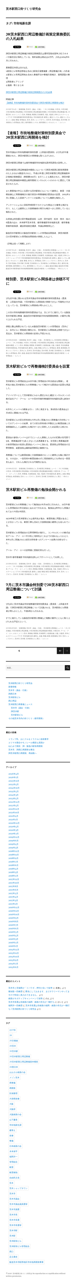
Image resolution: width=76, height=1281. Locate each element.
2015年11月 (13, 953)
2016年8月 (13, 921)
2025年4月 (13, 784)
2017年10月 (13, 883)
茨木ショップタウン (38, 120)
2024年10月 (14, 788)
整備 (17, 120)
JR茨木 (57, 109)
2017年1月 (13, 904)
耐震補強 (64, 348)
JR (46, 109)
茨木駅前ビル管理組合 (49, 263)
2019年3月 (13, 847)
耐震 (58, 348)
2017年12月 (13, 879)
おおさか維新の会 (17, 1072)
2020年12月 (14, 823)
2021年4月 (13, 816)
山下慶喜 (13, 1120)
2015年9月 (13, 960)
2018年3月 (13, 872)
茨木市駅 (64, 120)
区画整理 (40, 114)
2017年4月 (13, 897)
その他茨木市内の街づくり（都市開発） (26, 718)
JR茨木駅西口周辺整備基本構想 (35, 112)
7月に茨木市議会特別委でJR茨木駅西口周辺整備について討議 (37, 587)
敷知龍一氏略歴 (15, 991)
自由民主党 (14, 1178)
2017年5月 (13, 893)
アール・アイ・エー (15, 569)
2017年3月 (13, 900)
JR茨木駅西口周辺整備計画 (57, 112)
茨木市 (48, 120)
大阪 (46, 114)
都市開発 (9, 266)
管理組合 (23, 120)
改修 (13, 120)
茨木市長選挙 (15, 1225)
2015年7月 (13, 963)
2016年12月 (13, 907)
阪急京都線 (54, 266)
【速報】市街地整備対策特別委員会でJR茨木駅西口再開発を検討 (35, 102)
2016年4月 (13, 935)
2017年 (12, 1030)
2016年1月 (13, 946)
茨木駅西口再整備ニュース (53, 250)
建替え (46, 117)
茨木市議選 (14, 1209)
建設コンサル (54, 117)
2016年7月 (13, 925)
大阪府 (51, 114)
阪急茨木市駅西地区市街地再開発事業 (20, 269)
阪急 (47, 266)
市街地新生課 (38, 117)
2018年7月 (13, 861)
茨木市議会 (56, 120)
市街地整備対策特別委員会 (23, 117)
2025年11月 (13, 781)
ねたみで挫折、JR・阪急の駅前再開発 (25, 746)
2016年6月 (13, 928)
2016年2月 (13, 942)
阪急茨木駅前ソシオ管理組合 (45, 269)
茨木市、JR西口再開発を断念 (21, 749)
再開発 (34, 114)
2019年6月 (13, 840)
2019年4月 (13, 844)
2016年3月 (13, 939)
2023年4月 (13, 798)
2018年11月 (13, 854)
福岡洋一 (13, 1156)
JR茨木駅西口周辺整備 (14, 112)
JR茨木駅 (64, 109)
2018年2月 (13, 876)
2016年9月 (13, 918)
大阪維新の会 (15, 1114)
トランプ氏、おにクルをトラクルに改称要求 (28, 739)
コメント (62, 122)
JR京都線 (50, 109)
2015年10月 (13, 956)
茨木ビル (61, 261)
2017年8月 (13, 886)
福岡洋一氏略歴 (15, 1005)
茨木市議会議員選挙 (18, 1204)
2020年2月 (13, 833)
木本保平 (13, 1151)
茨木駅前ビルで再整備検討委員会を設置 (38, 366)
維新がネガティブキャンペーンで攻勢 (25, 998)
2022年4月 (13, 805)
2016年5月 (13, 932)
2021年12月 (13, 809)
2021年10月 (13, 812)
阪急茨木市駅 (63, 266)
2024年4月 (13, 791)
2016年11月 (13, 911)
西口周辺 (12, 701)
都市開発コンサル (31, 122)
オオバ (14, 114)
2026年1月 (13, 777)
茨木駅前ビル (35, 263)
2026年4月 (13, 774)
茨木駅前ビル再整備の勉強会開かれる (36, 489)
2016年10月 (13, 914)
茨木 (28, 120)
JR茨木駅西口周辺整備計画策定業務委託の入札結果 (29, 92)
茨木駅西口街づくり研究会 (23, 9)
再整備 (28, 114)
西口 (23, 122)
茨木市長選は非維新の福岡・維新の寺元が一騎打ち (31, 1002)
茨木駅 (26, 263)
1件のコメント (63, 269)
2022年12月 (14, 802)
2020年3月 (13, 830)
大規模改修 (49, 255)
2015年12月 (13, 949)
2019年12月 (13, 837)
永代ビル (31, 261)
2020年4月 (13, 826)
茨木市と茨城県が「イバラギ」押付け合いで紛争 (30, 988)
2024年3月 (13, 795)
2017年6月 (13, 890)
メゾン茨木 (21, 114)
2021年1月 (13, 819)
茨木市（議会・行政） (34, 109)
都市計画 (65, 263)
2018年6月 (13, 865)
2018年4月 (13, 868)
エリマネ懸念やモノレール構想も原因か (26, 742)
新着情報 (22, 109)
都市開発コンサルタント (48, 122)
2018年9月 (13, 858)
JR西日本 (56, 471)
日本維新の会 (15, 1146)
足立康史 (13, 1257)
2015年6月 (13, 967)
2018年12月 (13, 851)
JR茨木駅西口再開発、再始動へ (22, 753)
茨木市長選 (14, 1220)
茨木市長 (13, 1214)
